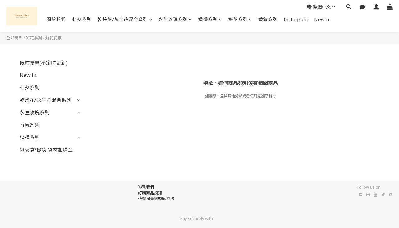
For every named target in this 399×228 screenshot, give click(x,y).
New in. (323, 19)
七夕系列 (81, 19)
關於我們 (56, 19)
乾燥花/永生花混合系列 (124, 19)
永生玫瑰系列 (175, 19)
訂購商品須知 (150, 193)
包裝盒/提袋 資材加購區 (46, 149)
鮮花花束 (53, 38)
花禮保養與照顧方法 (156, 198)
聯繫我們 (146, 187)
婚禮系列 (210, 19)
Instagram (296, 19)
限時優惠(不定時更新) (44, 62)
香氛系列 (268, 19)
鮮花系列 (240, 19)
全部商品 (14, 38)
